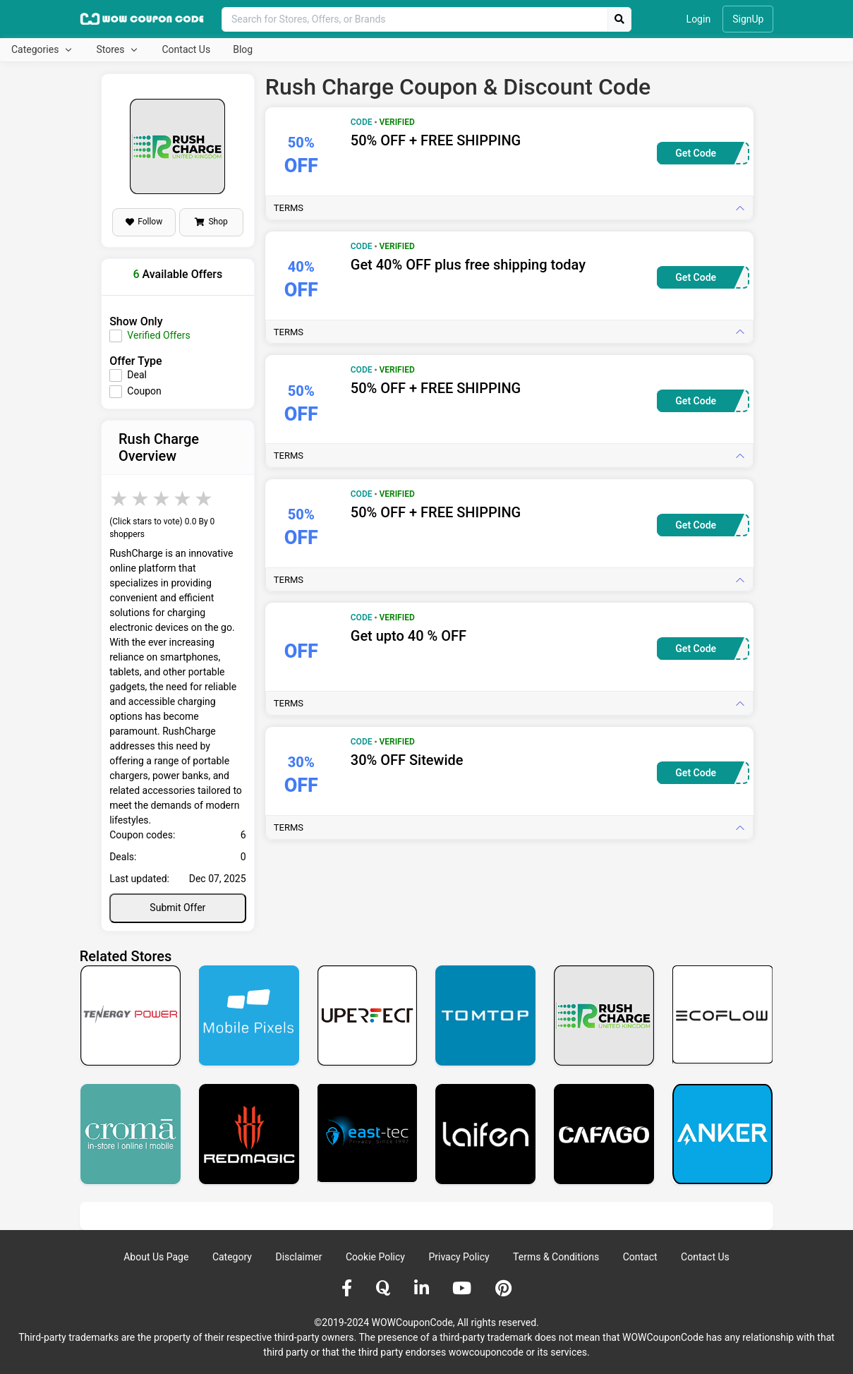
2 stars (141, 498)
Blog (243, 49)
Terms (288, 208)
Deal (137, 374)
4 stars (183, 498)
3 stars (162, 498)
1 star (120, 498)
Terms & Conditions (556, 1256)
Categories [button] (36, 49)
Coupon (144, 391)
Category (232, 1256)
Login (698, 19)
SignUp (747, 19)
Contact (640, 1256)
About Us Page (155, 1256)
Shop (211, 222)
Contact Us (186, 49)
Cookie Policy (375, 1256)
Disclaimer (298, 1256)
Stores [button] (111, 49)
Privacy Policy (458, 1256)
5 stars (204, 498)
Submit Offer (177, 907)
